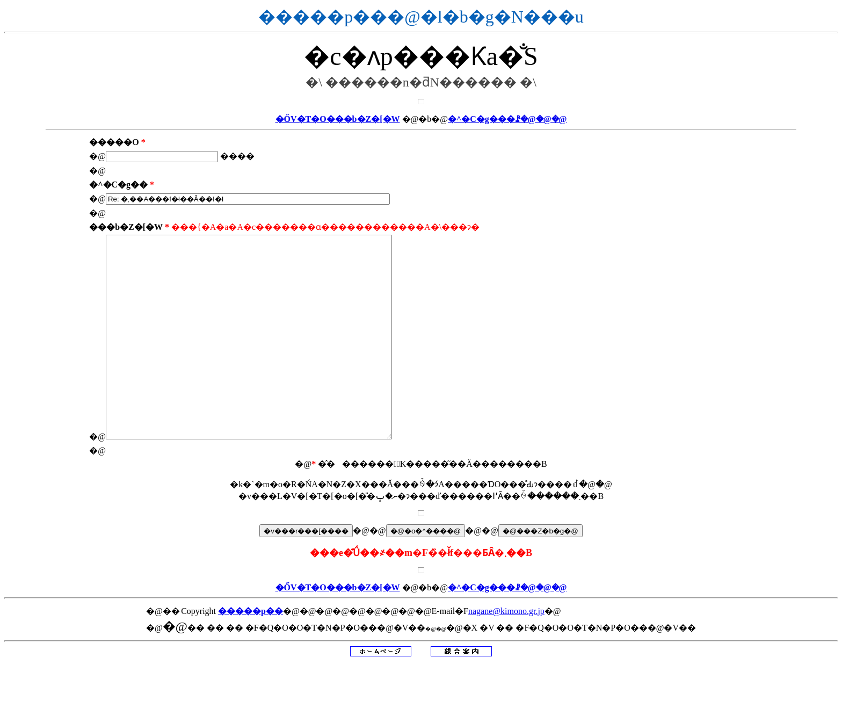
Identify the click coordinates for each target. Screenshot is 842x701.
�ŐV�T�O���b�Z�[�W (337, 119)
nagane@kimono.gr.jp (506, 651)
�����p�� (250, 651)
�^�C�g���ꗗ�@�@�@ (507, 119)
